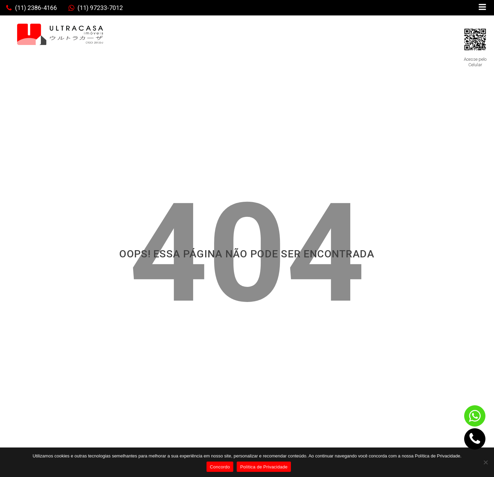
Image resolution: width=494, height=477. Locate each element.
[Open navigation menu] (482, 7)
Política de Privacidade (263, 466)
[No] (485, 462)
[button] (31, 8)
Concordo (220, 466)
